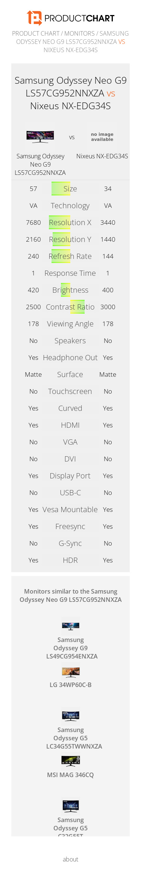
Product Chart (35, 33)
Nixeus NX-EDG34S (102, 156)
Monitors (79, 33)
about (70, 859)
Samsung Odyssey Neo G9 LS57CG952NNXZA (40, 164)
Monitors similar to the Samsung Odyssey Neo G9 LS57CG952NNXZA (71, 595)
